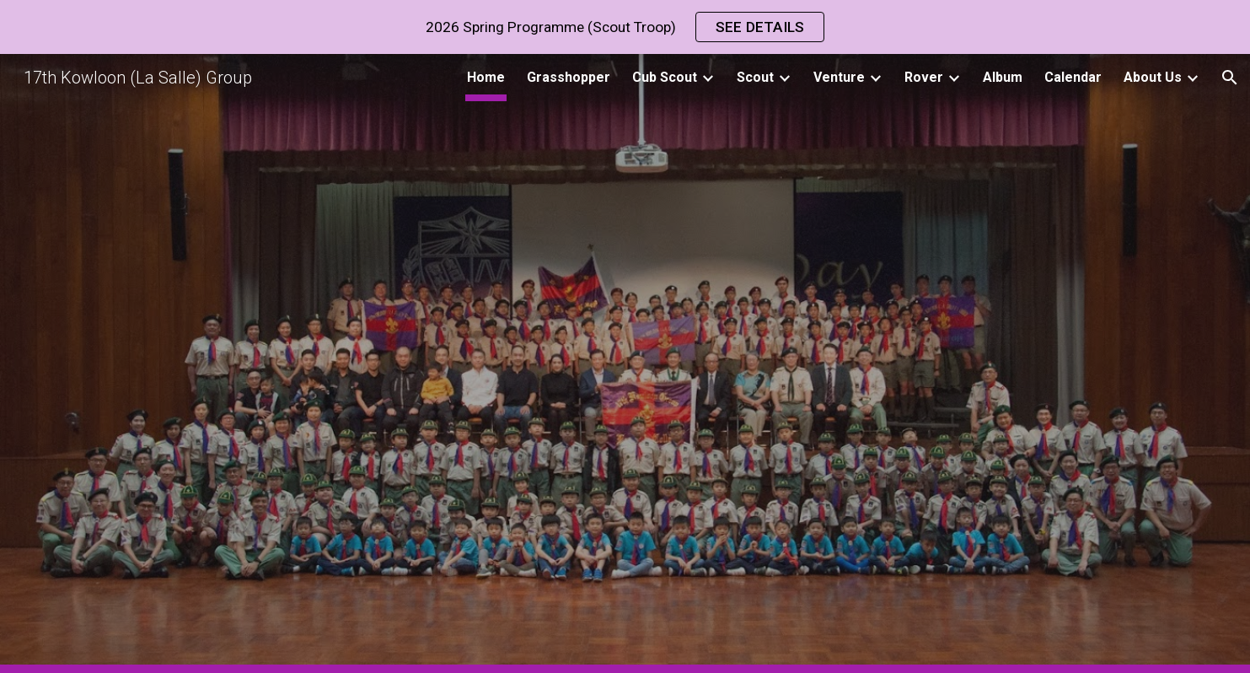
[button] (1230, 77)
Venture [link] (839, 77)
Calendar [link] (1073, 77)
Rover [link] (923, 77)
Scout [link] (755, 77)
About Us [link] (1153, 77)
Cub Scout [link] (664, 77)
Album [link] (1002, 77)
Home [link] (486, 77)
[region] (625, 27)
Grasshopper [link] (568, 77)
